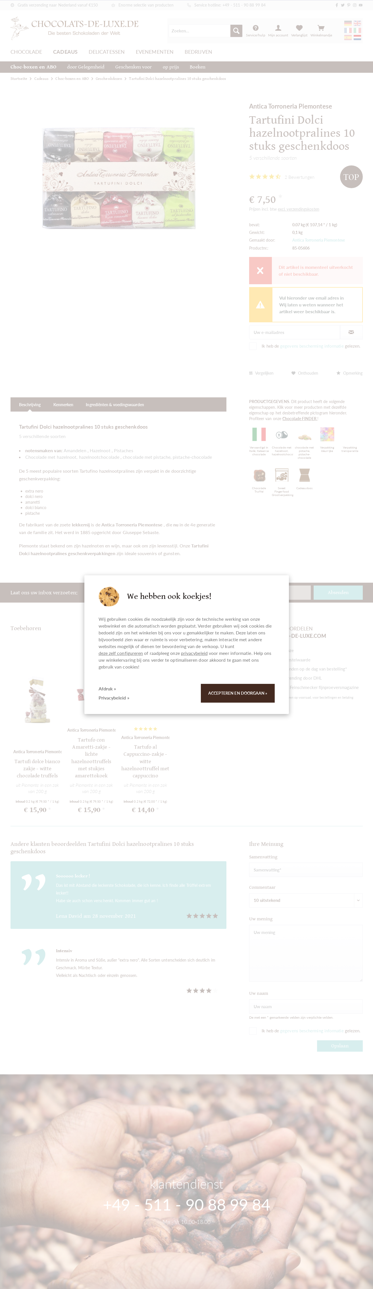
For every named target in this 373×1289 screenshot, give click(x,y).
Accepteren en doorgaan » (237, 693)
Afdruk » (107, 688)
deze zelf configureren (121, 653)
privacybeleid (194, 653)
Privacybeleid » (114, 697)
